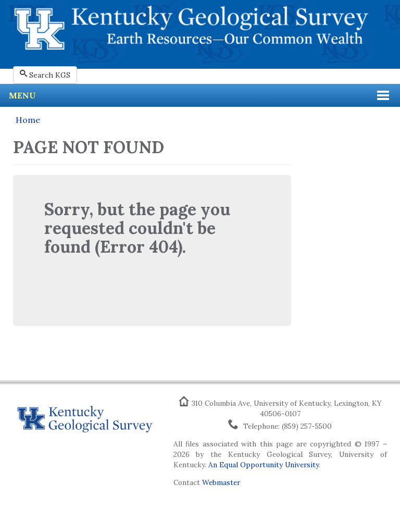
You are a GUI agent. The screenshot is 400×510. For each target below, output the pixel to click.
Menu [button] (22, 95)
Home (28, 120)
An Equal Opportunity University (263, 464)
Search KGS (45, 75)
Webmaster (221, 482)
